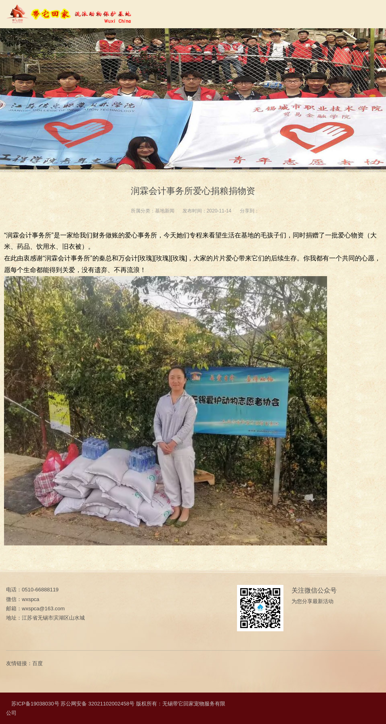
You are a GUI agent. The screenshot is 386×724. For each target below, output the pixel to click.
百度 (37, 663)
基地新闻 (164, 211)
